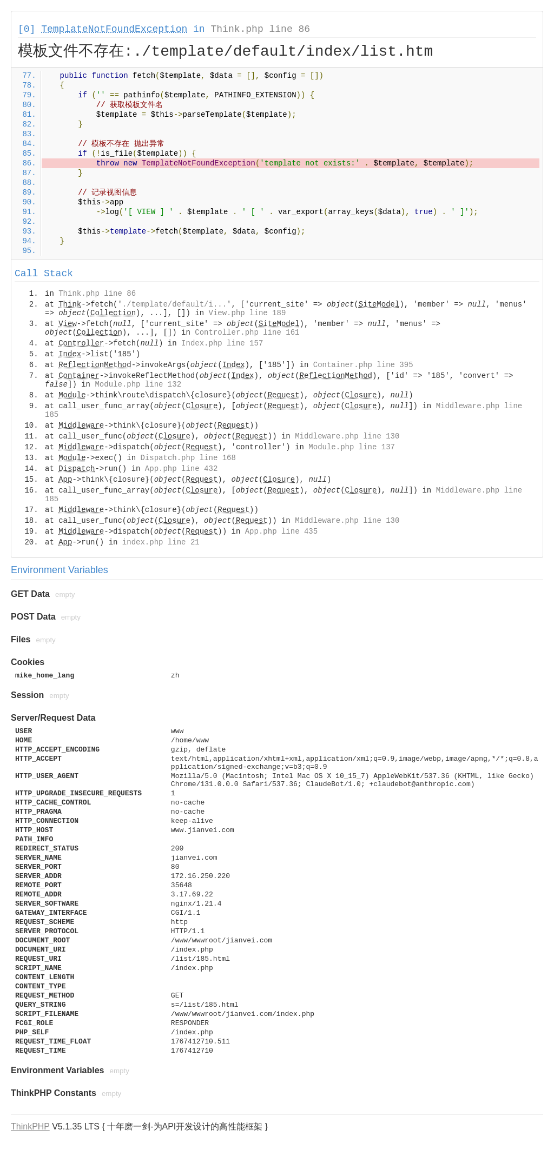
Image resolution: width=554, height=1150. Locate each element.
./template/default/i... (174, 304)
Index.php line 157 (222, 343)
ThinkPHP (30, 1126)
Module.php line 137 (351, 447)
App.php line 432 (181, 468)
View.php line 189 (247, 313)
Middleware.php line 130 (347, 436)
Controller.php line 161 (247, 332)
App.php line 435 (281, 531)
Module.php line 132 (138, 384)
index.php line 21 (161, 542)
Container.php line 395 (363, 365)
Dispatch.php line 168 (187, 458)
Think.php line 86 (260, 29)
